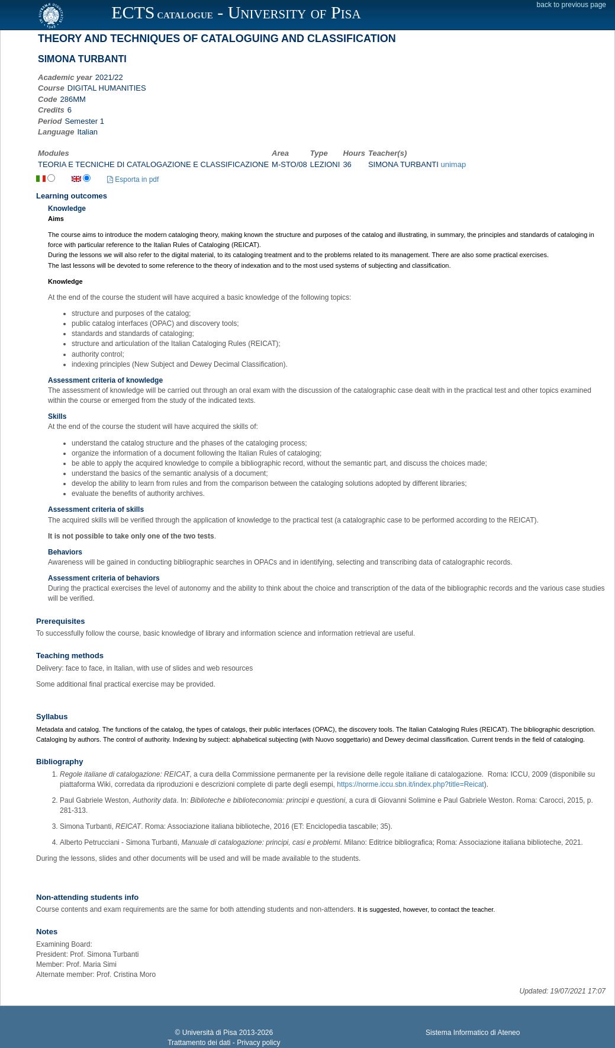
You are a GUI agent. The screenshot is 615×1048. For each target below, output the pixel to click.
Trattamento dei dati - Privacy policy (224, 1043)
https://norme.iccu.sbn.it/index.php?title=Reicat (410, 784)
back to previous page (571, 5)
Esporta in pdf (133, 179)
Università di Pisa (209, 1032)
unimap (453, 164)
